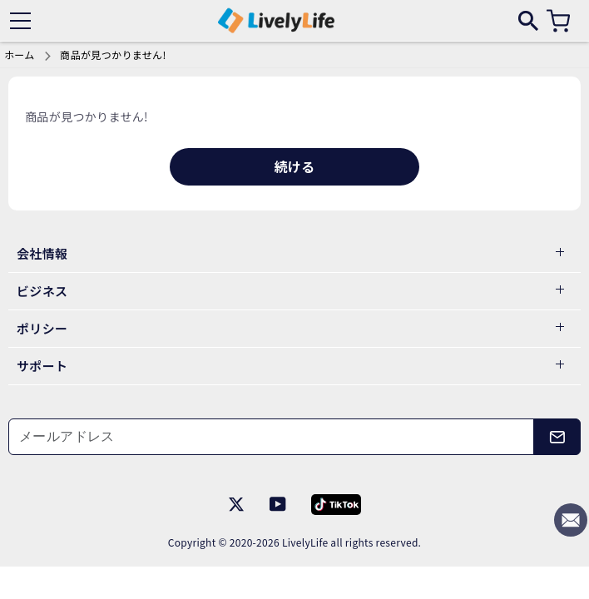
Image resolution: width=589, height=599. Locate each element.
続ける (294, 166)
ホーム (19, 54)
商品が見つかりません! (113, 54)
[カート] (558, 21)
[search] (528, 20)
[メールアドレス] (271, 436)
